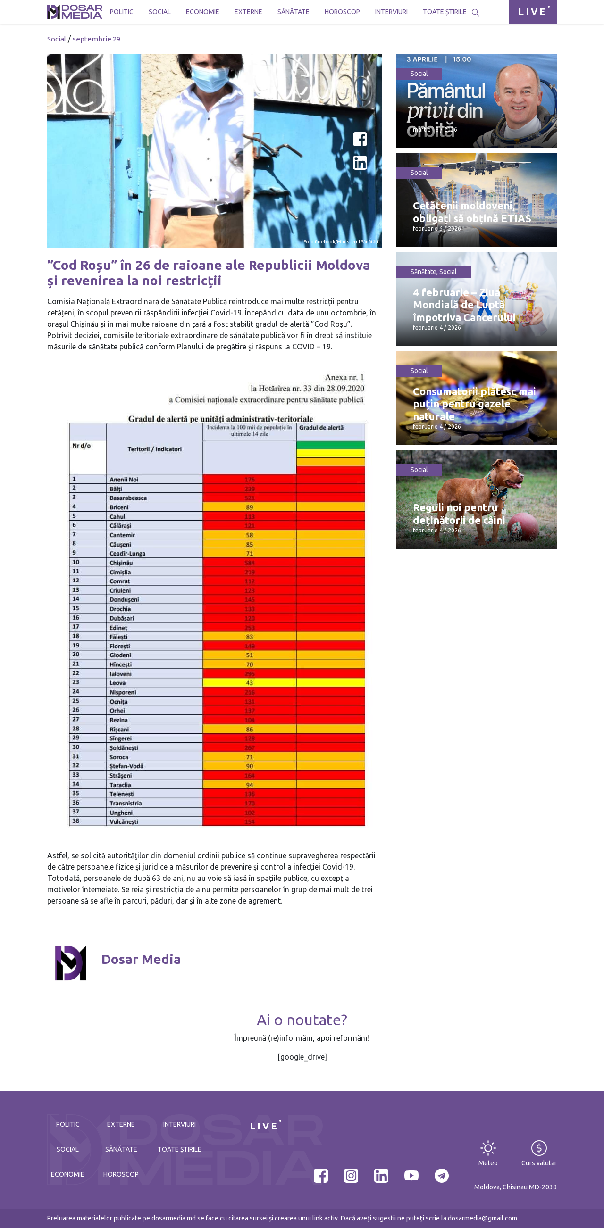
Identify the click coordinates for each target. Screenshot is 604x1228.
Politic (122, 12)
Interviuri (391, 12)
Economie (202, 12)
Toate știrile (445, 12)
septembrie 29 (96, 39)
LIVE (532, 11)
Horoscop (342, 12)
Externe (248, 12)
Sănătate (293, 12)
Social (160, 12)
